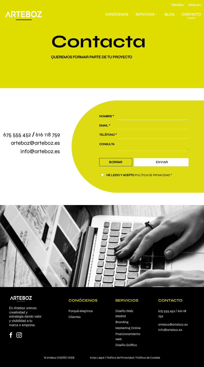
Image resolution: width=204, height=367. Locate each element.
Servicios (146, 14)
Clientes (74, 317)
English (195, 5)
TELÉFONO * (110, 135)
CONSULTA (109, 144)
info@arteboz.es (40, 151)
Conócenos (116, 14)
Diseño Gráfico (126, 345)
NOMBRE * (109, 116)
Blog (169, 14)
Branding (122, 322)
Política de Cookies (148, 357)
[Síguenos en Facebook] (11, 335)
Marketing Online (128, 328)
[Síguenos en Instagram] (19, 335)
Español (177, 5)
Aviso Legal (97, 357)
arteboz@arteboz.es (35, 143)
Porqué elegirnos (80, 311)
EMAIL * (107, 125)
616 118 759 (48, 134)
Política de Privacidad (120, 357)
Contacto (191, 14)
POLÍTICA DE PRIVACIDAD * (156, 175)
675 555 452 (17, 134)
